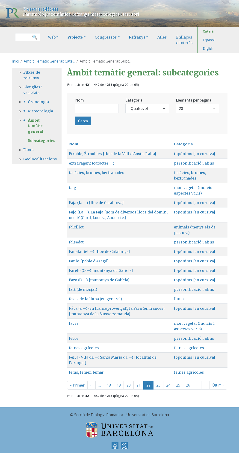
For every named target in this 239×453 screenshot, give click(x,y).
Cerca (83, 120)
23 (158, 385)
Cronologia (38, 101)
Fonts (28, 149)
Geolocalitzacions (36, 159)
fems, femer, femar (86, 372)
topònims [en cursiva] (194, 153)
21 (138, 385)
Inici (15, 61)
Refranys (137, 37)
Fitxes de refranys (31, 75)
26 (188, 385)
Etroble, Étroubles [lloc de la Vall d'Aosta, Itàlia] (112, 153)
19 (119, 385)
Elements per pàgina (193, 100)
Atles (162, 37)
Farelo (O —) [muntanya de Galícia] (101, 270)
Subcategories (41, 140)
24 (168, 385)
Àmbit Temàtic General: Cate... (49, 61)
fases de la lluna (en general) (95, 299)
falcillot (76, 227)
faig (72, 187)
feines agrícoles (84, 347)
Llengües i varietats (33, 90)
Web (52, 37)
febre (73, 338)
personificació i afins (194, 163)
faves (74, 323)
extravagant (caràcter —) (91, 163)
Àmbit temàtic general (36, 126)
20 (129, 385)
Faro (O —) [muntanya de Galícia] (99, 280)
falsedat (76, 242)
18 (109, 385)
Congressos (106, 37)
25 (178, 385)
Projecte (75, 37)
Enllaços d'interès (184, 40)
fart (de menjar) (83, 289)
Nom (79, 100)
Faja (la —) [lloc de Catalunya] (96, 202)
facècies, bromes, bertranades (96, 172)
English (208, 48)
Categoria (133, 100)
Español (209, 40)
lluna (179, 299)
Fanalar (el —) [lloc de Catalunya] (99, 251)
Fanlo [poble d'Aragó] (88, 261)
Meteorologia (39, 111)
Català (208, 31)
